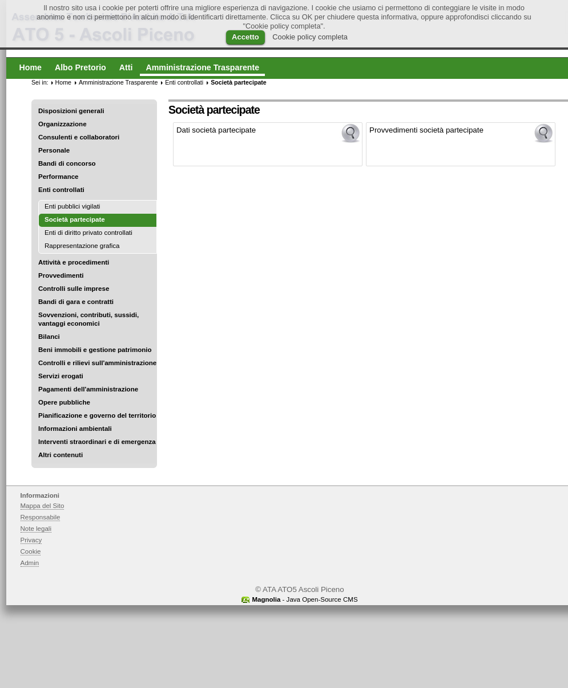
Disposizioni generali (71, 110)
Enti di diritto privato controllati (88, 232)
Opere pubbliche (64, 402)
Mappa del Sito (43, 505)
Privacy (31, 540)
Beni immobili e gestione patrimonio (95, 349)
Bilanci (49, 336)
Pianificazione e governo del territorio (97, 415)
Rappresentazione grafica (82, 245)
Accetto (245, 37)
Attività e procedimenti (73, 262)
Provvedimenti (60, 275)
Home (63, 82)
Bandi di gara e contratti (76, 301)
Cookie (31, 551)
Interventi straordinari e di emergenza (97, 441)
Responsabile (41, 517)
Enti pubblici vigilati (72, 206)
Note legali (36, 528)
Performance (58, 176)
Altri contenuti (60, 454)
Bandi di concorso (67, 163)
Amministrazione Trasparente (118, 82)
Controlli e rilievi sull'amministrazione (97, 362)
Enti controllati (61, 189)
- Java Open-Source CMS (304, 599)
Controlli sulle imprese (73, 288)
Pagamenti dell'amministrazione (88, 389)
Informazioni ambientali (75, 428)
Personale (54, 150)
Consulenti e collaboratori (78, 137)
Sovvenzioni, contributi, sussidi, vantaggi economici (88, 319)
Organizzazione (62, 124)
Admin (30, 562)
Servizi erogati (60, 376)
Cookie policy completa (310, 37)
